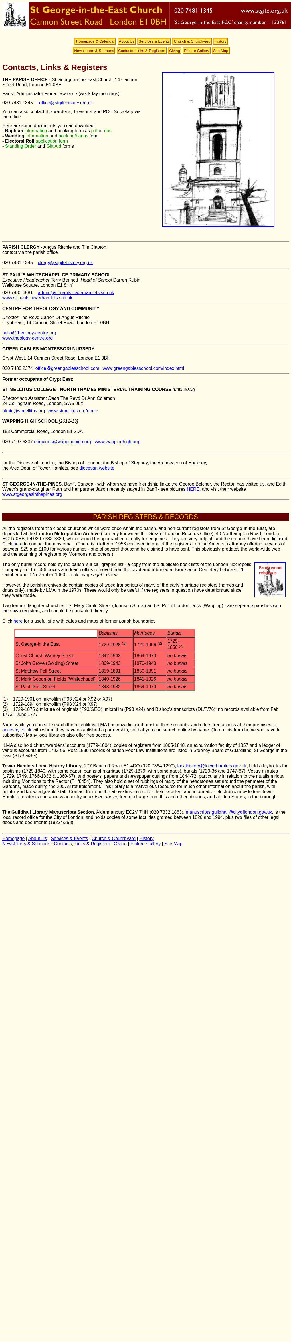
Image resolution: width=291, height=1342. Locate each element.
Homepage (13, 838)
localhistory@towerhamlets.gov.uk (212, 765)
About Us (127, 41)
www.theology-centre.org (27, 338)
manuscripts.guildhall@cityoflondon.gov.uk (229, 812)
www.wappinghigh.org (117, 441)
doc (108, 130)
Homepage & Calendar (95, 41)
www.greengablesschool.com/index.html (142, 368)
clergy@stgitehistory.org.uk (65, 262)
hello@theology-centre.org (29, 332)
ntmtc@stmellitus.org (23, 410)
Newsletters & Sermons (94, 51)
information (35, 130)
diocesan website (96, 468)
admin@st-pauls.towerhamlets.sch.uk (76, 292)
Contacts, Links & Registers (141, 51)
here (18, 543)
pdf (94, 130)
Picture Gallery (196, 51)
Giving (174, 51)
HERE (193, 489)
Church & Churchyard (192, 41)
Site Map (220, 51)
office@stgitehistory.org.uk (66, 102)
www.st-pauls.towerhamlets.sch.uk (37, 297)
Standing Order (20, 146)
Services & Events (154, 41)
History (220, 41)
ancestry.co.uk (16, 729)
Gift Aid (53, 146)
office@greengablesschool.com (67, 368)
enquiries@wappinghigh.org (62, 441)
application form (51, 141)
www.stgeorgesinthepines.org (32, 494)
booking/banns (73, 135)
